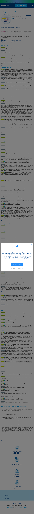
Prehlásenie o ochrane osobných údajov (21, 258)
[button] (17, 268)
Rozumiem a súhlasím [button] (17, 264)
